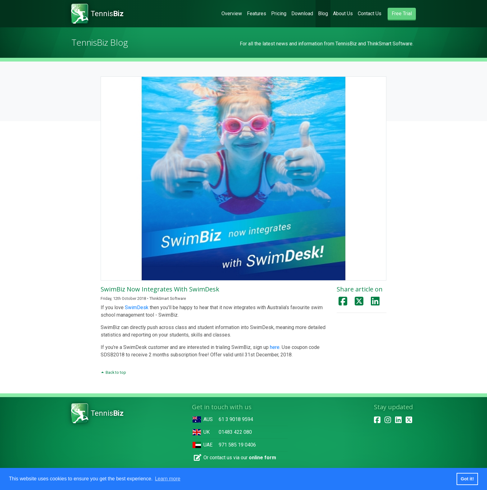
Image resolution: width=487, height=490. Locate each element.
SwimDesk (136, 307)
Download (302, 13)
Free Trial (402, 13)
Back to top (113, 372)
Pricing (278, 13)
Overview (232, 13)
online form (262, 457)
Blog (323, 13)
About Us (343, 13)
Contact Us (369, 13)
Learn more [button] (167, 478)
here (275, 347)
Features (256, 13)
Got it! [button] (467, 478)
